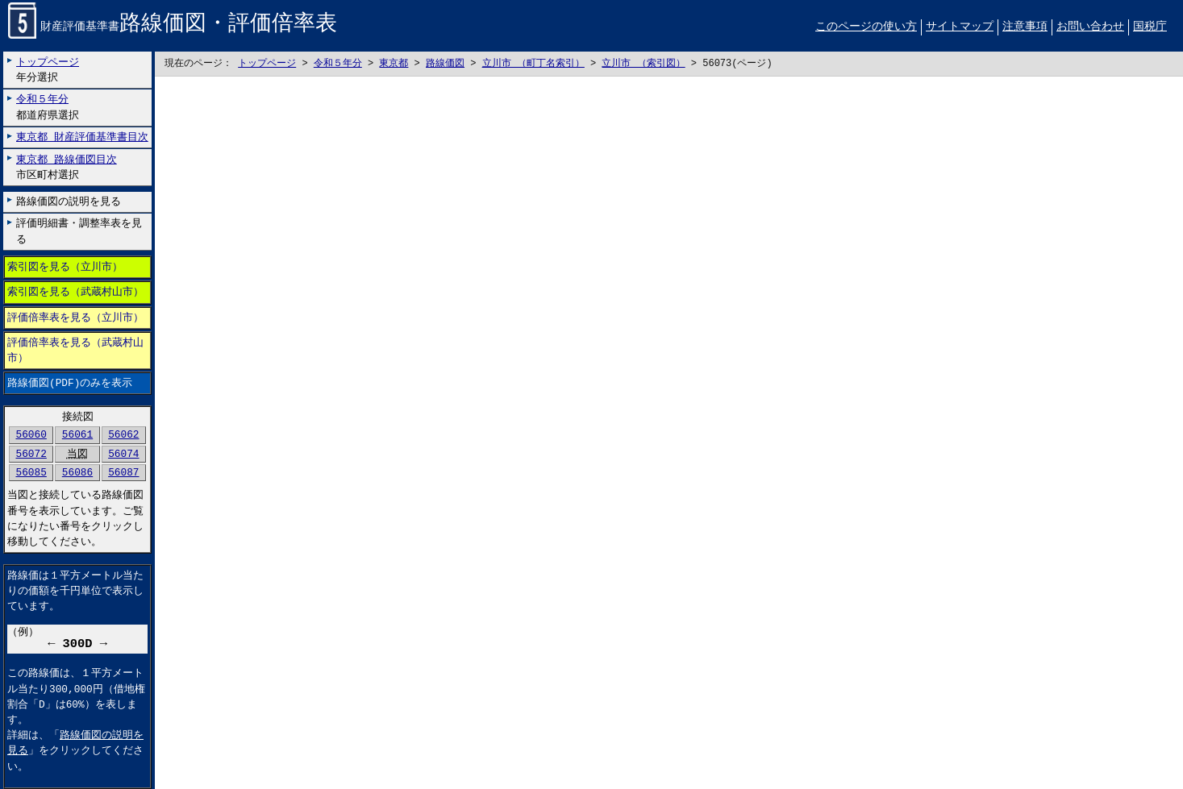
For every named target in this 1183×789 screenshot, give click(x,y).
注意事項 (1025, 27)
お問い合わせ (1090, 27)
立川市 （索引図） (643, 64)
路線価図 (445, 64)
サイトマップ (959, 27)
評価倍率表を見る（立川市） (75, 317)
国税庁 (1150, 27)
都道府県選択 (47, 108)
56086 (77, 472)
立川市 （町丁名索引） (533, 64)
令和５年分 (338, 64)
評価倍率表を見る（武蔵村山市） (75, 350)
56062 (123, 435)
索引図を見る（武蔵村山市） (75, 292)
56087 (123, 472)
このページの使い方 (866, 27)
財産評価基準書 (172, 27)
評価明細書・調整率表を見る (79, 232)
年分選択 (47, 70)
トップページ (267, 64)
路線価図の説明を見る (68, 201)
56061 (77, 435)
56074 (123, 453)
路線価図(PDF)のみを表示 (69, 383)
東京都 (393, 64)
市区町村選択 (66, 167)
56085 (30, 472)
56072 (30, 453)
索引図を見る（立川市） (65, 267)
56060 (30, 435)
